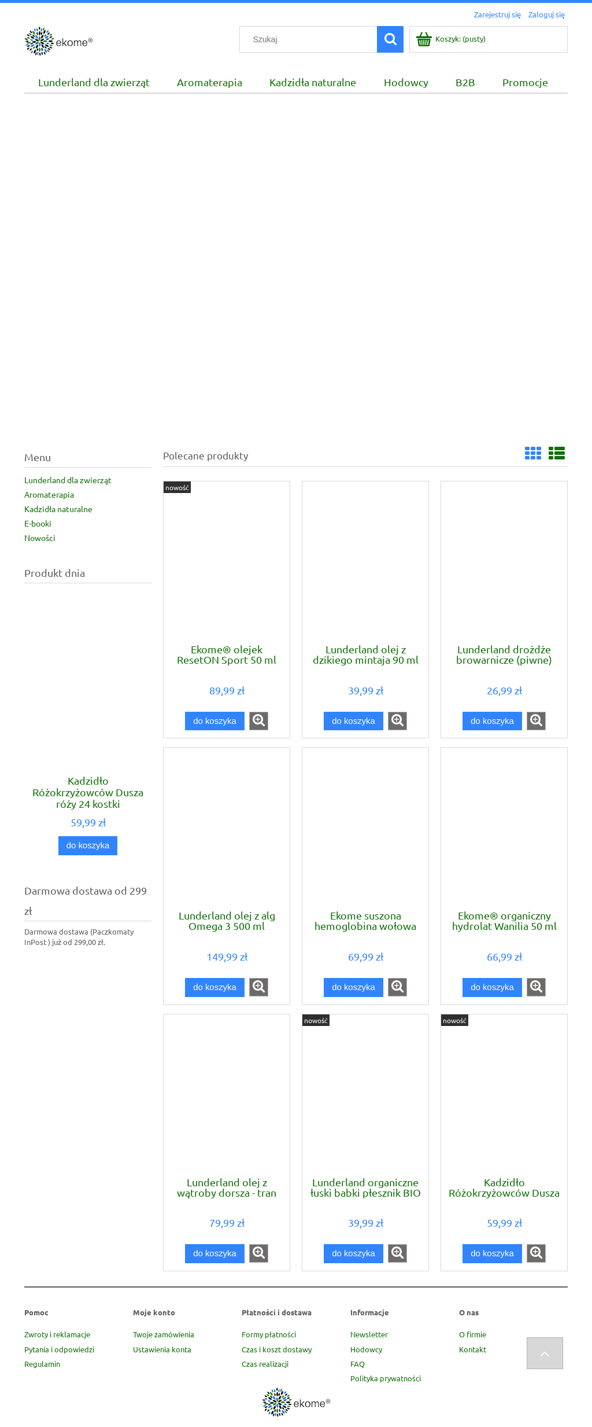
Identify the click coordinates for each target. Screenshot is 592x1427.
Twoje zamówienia (163, 1334)
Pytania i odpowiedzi (59, 1349)
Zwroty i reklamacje (57, 1334)
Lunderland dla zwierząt (68, 480)
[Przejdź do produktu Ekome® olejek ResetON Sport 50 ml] (226, 561)
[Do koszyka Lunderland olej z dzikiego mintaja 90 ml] (353, 721)
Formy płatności (269, 1334)
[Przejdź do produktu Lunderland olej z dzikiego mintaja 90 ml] (365, 561)
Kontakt (472, 1349)
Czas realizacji (265, 1364)
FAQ (357, 1364)
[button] (258, 721)
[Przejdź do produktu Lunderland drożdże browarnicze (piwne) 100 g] (504, 561)
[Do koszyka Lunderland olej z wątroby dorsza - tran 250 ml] (214, 1253)
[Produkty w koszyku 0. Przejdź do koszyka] (451, 44)
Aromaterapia (49, 494)
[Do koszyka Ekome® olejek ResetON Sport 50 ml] (214, 721)
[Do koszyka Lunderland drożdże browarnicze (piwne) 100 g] (491, 721)
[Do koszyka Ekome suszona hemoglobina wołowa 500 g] (353, 987)
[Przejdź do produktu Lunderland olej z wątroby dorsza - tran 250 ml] (226, 1094)
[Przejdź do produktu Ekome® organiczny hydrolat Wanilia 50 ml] (504, 827)
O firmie (472, 1334)
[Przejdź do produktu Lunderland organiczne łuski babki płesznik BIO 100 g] (365, 1094)
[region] (296, 266)
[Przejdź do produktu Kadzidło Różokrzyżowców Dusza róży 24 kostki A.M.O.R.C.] (88, 706)
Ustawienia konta (162, 1349)
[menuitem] (93, 82)
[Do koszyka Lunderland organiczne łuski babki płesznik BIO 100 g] (353, 1253)
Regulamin (42, 1364)
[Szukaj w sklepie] (311, 39)
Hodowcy (366, 1349)
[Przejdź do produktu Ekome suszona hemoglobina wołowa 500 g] (365, 827)
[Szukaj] (390, 39)
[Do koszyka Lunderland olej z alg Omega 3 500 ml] (214, 987)
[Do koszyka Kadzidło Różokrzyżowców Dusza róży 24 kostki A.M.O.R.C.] (87, 845)
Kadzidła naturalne (58, 508)
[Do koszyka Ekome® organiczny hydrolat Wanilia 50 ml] (491, 987)
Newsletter (369, 1334)
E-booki (37, 523)
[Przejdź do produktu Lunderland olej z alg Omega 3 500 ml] (226, 827)
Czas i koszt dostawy (277, 1349)
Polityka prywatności (385, 1378)
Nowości (40, 537)
